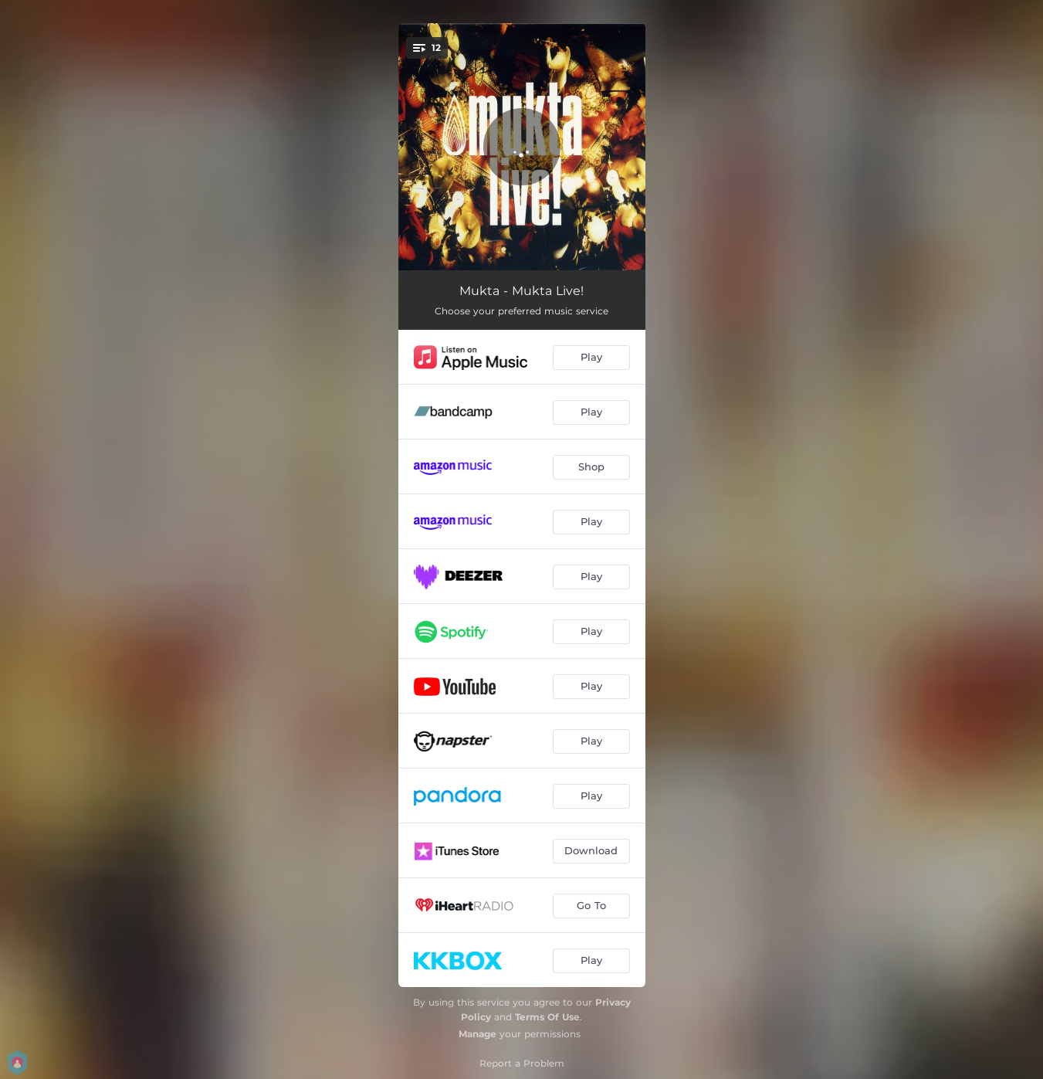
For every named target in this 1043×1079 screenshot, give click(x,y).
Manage (477, 1034)
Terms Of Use (547, 1017)
